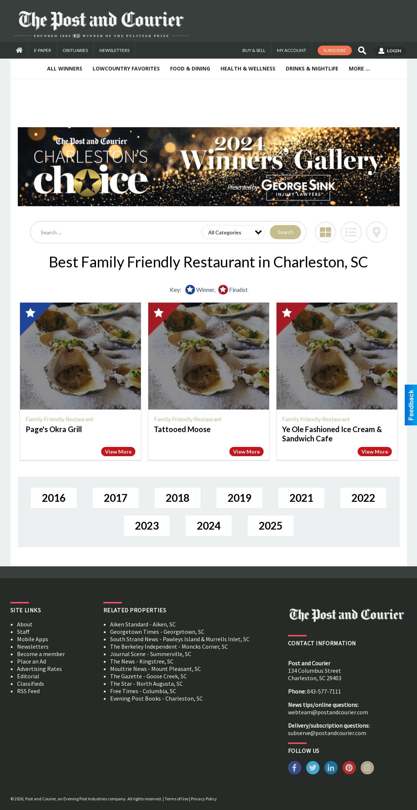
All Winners (64, 68)
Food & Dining (190, 68)
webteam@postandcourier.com (328, 712)
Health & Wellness (248, 68)
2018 (177, 497)
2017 (116, 497)
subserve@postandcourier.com (327, 733)
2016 (54, 497)
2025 (270, 525)
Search (286, 232)
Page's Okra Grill (54, 429)
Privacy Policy (204, 798)
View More (118, 451)
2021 (301, 497)
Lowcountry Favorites (126, 68)
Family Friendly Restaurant (59, 418)
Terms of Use (176, 798)
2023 (147, 525)
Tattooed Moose (182, 429)
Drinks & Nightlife (312, 68)
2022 (363, 497)
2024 (209, 525)
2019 (239, 497)
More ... (359, 68)
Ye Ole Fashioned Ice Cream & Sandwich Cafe (332, 434)
